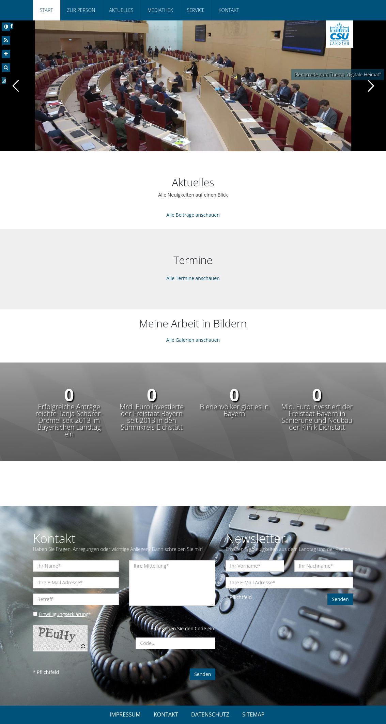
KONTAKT (166, 714)
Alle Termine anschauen (192, 278)
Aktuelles (121, 10)
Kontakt (228, 10)
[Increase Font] (6, 54)
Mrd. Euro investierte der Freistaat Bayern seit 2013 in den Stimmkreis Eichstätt (152, 417)
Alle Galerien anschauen (193, 340)
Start (46, 10)
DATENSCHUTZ (210, 714)
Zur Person (81, 10)
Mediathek (160, 10)
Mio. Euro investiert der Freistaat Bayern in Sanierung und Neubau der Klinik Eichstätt (317, 417)
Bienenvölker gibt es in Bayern (234, 410)
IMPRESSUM (125, 714)
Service (196, 10)
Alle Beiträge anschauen (193, 215)
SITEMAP (253, 714)
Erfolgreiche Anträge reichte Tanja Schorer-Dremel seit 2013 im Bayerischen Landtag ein (69, 420)
